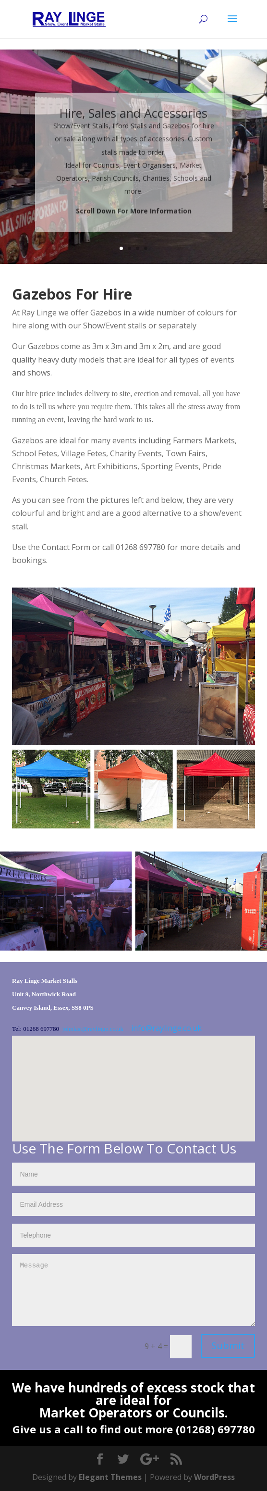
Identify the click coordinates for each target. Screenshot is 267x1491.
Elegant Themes (110, 1477)
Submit (227, 1345)
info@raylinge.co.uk (166, 1028)
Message (133, 1290)
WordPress (214, 1477)
